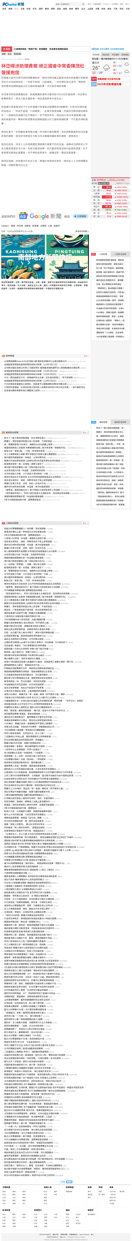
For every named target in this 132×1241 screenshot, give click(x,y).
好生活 (78, 1214)
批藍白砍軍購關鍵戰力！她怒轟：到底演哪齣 (25, 528)
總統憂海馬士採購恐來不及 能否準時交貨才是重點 (27, 892)
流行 (24, 1203)
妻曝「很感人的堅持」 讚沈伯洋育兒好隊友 (24, 824)
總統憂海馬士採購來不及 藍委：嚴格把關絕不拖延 (28, 938)
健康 (65, 9)
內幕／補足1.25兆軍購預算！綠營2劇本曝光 (24, 1149)
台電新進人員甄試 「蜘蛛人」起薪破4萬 (113, 320)
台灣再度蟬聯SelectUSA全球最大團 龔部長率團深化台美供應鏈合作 (35, 361)
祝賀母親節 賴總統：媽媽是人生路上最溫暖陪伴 (27, 801)
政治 (16, 9)
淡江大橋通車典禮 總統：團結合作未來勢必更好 (27, 909)
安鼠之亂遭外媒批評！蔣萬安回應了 (20, 1172)
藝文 (77, 1217)
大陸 (128, 9)
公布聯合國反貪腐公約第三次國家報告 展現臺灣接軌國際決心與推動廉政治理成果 (41, 368)
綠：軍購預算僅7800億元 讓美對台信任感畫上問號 (28, 444)
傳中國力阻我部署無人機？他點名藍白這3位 (24, 467)
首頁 (4, 9)
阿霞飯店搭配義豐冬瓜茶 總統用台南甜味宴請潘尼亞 (29, 668)
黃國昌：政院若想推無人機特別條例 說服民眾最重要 (29, 805)
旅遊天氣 (113, 1197)
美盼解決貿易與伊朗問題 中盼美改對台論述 (24, 655)
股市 (89, 4)
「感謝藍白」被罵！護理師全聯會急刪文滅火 (25, 1013)
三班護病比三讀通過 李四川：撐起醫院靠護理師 (26, 1052)
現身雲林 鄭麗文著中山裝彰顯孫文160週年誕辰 (26, 948)
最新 (4, 1192)
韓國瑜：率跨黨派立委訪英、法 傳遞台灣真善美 (26, 896)
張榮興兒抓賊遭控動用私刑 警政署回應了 (24, 762)
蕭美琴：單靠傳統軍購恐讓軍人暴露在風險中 (25, 957)
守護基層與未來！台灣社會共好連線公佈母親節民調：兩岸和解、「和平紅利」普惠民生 (44, 701)
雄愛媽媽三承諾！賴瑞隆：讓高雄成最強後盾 (25, 766)
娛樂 (71, 9)
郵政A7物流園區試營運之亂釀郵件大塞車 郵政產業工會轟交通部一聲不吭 (38, 662)
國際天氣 (113, 1200)
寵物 (24, 1192)
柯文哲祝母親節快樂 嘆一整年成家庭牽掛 (24, 821)
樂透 (100, 1192)
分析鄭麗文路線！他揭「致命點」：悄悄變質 (25, 759)
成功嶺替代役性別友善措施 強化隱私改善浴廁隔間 (28, 1130)
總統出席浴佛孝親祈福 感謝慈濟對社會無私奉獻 (27, 629)
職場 (47, 9)
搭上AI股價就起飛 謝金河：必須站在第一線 (34, 49)
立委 (50, 226)
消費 (97, 9)
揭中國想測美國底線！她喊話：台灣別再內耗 (25, 457)
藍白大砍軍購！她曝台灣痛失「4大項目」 (23, 1035)
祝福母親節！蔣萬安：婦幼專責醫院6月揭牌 (24, 746)
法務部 (43, 226)
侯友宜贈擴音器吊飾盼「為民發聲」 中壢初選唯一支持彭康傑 (32, 1058)
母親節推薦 (97, 4)
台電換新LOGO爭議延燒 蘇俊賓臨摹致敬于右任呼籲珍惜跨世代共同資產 (38, 772)
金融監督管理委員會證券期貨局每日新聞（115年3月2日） (31, 381)
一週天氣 (113, 1195)
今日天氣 (96, 55)
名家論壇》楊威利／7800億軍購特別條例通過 (25, 645)
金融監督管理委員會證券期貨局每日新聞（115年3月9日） (31, 374)
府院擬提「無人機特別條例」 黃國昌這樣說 (24, 827)
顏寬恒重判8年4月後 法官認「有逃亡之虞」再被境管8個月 (32, 977)
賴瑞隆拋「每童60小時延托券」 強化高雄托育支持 (27, 1071)
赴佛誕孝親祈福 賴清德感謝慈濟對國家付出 (25, 636)
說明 (121, 4)
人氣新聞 (99, 254)
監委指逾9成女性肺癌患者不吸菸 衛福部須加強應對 (28, 1143)
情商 (24, 1195)
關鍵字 (91, 1210)
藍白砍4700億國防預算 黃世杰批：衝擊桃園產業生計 (28, 1110)
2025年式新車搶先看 (109, 84)
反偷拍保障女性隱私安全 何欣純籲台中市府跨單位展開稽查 (31, 779)
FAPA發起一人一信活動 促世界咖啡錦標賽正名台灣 (28, 1146)
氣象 (111, 1187)
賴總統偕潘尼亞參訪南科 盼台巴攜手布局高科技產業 (29, 987)
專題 (10, 9)
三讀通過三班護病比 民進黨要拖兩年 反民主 (24, 886)
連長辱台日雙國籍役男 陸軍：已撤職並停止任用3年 (28, 905)
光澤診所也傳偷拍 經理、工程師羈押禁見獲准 (25, 691)
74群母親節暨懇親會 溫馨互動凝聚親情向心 (24, 795)
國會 (13, 226)
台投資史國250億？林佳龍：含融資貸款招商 (24, 470)
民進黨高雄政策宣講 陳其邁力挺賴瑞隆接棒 (24, 931)
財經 (29, 9)
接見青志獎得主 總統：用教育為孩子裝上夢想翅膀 (28, 480)
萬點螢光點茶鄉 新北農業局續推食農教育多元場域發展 (29, 840)
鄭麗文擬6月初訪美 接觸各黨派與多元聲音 (24, 626)
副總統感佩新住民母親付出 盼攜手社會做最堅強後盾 (29, 980)
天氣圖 (112, 1203)
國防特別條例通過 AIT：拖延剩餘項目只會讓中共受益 (29, 993)
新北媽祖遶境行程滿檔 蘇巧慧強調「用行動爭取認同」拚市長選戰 (34, 1159)
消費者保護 (63, 1234)
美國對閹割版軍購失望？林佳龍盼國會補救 (24, 496)
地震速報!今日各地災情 (108, 78)
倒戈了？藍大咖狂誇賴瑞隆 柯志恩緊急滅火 (25, 438)
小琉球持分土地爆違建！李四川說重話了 (23, 749)
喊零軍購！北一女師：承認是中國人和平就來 (25, 756)
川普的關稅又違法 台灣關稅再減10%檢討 (23, 889)
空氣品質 (105, 55)
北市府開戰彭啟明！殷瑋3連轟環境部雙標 (23, 1048)
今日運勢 (104, 49)
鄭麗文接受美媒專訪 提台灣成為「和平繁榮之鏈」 (27, 623)
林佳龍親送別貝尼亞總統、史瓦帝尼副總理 (24, 684)
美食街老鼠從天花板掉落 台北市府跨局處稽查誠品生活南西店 (32, 477)
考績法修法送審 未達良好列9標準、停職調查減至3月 (29, 727)
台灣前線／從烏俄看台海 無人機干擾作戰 (24, 1003)
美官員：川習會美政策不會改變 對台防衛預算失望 (28, 610)
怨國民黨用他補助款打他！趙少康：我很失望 (25, 1065)
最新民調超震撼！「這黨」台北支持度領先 (24, 1026)
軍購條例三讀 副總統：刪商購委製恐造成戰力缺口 (28, 935)
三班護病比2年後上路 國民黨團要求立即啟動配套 (27, 736)
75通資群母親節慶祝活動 (15, 873)
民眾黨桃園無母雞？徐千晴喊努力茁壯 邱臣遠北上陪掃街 (30, 1078)
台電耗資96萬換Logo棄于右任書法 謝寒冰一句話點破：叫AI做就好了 (36, 642)
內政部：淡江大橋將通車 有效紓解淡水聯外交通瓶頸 (29, 899)
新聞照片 (38, 1210)
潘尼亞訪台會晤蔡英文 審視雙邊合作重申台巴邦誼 (28, 717)
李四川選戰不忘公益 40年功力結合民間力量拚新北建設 (29, 1045)
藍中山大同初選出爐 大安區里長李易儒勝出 (25, 814)
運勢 (53, 9)
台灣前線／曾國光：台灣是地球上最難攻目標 (25, 912)
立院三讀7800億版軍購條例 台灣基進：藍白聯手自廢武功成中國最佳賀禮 (38, 775)
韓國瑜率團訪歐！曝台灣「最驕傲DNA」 (23, 922)
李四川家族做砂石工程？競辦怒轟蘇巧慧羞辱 (25, 941)
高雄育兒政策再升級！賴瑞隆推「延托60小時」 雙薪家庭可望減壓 (34, 1055)
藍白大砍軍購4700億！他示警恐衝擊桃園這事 (25, 1009)
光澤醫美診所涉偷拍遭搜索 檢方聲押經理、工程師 (28, 1117)
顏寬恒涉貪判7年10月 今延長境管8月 (22, 1042)
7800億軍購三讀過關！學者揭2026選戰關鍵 (24, 730)
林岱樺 (20, 226)
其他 (24, 1217)
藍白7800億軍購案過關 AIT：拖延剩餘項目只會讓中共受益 (32, 974)
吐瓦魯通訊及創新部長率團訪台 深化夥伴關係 (26, 675)
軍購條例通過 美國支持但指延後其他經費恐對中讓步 (29, 1120)
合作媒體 (114, 4)
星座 (59, 9)
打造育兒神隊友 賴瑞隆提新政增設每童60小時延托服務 (30, 918)
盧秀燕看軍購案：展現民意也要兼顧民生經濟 (25, 1156)
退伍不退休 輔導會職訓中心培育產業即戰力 (24, 879)
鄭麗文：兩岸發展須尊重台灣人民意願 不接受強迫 (28, 441)
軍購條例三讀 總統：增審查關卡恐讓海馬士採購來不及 (30, 983)
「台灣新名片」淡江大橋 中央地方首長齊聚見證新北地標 (30, 834)
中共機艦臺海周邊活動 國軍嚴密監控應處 (23, 590)
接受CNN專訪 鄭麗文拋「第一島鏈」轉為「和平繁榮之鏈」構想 (34, 694)
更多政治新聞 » (82, 231)
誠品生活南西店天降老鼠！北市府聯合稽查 (24, 639)
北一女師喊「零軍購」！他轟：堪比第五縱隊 (25, 564)
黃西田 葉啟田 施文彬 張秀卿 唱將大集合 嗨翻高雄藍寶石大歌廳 (33, 844)
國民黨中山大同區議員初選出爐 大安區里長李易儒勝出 (30, 769)
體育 (77, 9)
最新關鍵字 (92, 1214)
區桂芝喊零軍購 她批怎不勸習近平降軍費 (24, 688)
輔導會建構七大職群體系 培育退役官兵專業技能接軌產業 (30, 876)
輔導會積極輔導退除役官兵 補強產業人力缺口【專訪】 (29, 870)
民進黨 (35, 226)
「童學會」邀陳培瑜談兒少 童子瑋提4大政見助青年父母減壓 (32, 490)
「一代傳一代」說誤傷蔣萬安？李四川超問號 (25, 1126)
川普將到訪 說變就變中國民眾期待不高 (22, 616)
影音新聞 (6, 1210)
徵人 (92, 1234)
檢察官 (28, 226)
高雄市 (57, 226)
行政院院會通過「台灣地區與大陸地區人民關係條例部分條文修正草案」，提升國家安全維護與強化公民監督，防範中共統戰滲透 (63, 387)
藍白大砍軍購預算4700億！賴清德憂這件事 (24, 1039)
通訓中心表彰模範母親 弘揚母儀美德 (21, 866)
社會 (23, 9)
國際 (41, 9)
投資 (67, 1220)
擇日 (89, 1197)
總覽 (67, 1214)
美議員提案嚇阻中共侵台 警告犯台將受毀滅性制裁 (28, 720)
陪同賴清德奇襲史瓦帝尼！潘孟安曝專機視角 (25, 1162)
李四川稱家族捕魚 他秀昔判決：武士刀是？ (25, 733)
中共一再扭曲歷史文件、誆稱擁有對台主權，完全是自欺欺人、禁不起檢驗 (38, 377)
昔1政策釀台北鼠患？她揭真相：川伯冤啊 (23, 753)
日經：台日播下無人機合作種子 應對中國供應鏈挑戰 (29, 632)
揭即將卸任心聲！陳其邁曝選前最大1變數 (23, 1019)
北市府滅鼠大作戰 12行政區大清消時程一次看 (26, 474)
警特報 (122, 1192)
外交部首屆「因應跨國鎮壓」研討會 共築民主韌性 (28, 902)
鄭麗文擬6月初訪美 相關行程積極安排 (22, 743)
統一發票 (102, 1195)
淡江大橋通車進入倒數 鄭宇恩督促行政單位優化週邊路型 (30, 454)
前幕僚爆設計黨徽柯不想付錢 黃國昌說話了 (25, 831)
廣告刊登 (55, 1234)
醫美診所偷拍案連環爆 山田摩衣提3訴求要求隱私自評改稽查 (32, 461)
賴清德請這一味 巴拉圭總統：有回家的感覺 (25, 681)
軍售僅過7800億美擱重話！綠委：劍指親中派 (25, 954)
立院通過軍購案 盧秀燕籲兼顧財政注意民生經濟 (27, 1000)
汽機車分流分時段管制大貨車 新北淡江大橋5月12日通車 (30, 697)
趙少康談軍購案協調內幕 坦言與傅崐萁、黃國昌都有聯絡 (31, 1104)
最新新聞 (99, 422)
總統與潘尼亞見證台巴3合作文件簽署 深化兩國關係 (28, 1152)
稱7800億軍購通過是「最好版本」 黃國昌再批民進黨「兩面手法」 (35, 863)
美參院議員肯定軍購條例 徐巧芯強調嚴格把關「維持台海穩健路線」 (35, 1091)
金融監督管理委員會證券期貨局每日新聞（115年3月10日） (31, 371)
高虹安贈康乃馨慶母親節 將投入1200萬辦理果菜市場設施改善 (32, 782)
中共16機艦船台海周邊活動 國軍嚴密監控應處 (26, 1139)
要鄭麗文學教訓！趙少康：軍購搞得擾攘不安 (25, 1123)
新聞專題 (70, 1187)
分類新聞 (6, 1187)
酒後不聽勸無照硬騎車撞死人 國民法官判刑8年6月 (27, 1100)
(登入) (127, 4)
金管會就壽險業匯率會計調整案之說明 (21, 390)
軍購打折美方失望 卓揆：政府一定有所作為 (25, 483)
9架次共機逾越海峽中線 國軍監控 (20, 808)
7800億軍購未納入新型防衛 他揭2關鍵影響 (24, 619)
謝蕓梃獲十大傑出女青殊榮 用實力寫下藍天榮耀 (26, 649)
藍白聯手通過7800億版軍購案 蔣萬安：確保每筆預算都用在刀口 (34, 1169)
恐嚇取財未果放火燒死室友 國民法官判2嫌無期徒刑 (28, 707)
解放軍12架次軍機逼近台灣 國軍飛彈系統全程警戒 (28, 678)
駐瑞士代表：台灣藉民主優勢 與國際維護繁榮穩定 (28, 811)
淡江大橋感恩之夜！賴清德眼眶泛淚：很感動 (25, 944)
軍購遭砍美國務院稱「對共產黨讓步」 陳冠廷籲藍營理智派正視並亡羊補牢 (38, 837)
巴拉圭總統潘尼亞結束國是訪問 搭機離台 (24, 740)
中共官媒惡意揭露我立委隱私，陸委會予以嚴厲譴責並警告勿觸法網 (35, 384)
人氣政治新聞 (120, 254)
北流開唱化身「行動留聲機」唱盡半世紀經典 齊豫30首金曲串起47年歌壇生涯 (40, 847)
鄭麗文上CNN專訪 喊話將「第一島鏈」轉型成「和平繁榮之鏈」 (34, 788)
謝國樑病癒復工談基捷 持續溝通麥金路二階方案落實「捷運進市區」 (35, 448)
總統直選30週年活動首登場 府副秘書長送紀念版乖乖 (29, 928)
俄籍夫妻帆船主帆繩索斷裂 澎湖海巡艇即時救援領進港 (29, 964)
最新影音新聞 (120, 422)
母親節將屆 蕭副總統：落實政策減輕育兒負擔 (26, 996)
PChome (106, 4)
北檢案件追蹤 (117, 49)
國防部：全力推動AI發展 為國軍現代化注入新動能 (28, 1022)
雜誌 (109, 9)
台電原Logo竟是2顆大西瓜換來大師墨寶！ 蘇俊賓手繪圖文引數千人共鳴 (37, 850)
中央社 (27, 59)
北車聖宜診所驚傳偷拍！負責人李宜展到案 (24, 951)
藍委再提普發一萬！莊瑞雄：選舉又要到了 (24, 464)
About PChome (84, 1234)
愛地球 (78, 1223)
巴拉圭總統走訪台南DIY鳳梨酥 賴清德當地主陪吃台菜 (29, 785)
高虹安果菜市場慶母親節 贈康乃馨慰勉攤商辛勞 (27, 792)
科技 (35, 9)
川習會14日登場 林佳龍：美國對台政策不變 (25, 538)
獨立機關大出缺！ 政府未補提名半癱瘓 (113, 324)
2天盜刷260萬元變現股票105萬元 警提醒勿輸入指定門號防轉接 (33, 967)
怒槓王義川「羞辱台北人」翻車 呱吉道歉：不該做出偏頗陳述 (33, 1165)
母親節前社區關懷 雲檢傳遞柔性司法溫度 (23, 1097)
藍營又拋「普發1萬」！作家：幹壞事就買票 (24, 451)
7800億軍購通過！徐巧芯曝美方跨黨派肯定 (24, 1133)
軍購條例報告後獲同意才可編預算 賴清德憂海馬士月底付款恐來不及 (36, 1074)
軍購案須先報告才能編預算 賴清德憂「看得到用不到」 (30, 1094)
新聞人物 (48, 1187)
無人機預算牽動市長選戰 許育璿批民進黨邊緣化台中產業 (30, 551)
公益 (77, 1220)
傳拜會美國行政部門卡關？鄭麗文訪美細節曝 (25, 613)
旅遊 (103, 9)
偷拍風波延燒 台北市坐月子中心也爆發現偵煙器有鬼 (28, 704)
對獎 (101, 1187)
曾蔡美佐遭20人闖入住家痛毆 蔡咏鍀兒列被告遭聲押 (29, 970)
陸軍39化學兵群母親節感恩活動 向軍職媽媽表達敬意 (28, 853)
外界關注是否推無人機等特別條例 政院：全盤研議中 (29, 798)
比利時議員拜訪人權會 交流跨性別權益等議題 (26, 990)
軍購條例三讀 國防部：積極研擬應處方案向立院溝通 (29, 925)
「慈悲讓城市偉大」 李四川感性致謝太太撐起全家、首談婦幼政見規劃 (37, 493)
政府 (122, 9)
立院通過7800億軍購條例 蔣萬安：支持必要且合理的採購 (31, 1113)
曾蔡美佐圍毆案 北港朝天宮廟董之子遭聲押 (25, 1006)
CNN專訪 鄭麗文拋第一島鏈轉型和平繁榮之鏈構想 (28, 723)
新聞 (3, 54)
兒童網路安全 (73, 1234)
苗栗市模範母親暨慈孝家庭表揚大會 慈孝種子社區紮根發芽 (31, 961)
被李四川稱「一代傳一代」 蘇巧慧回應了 (23, 1016)
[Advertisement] (45, 317)
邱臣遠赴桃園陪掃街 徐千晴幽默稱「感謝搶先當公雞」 (29, 1084)
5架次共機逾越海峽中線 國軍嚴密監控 (113, 504)
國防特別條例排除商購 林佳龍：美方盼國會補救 (27, 487)
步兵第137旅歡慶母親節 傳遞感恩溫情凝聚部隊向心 (28, 883)
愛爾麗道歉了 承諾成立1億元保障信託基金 (24, 1029)
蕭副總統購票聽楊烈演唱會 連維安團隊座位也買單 (28, 671)
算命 (89, 1192)
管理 (67, 1223)
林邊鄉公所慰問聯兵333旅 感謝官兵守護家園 (25, 860)
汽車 (115, 9)
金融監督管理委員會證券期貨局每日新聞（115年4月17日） (31, 364)
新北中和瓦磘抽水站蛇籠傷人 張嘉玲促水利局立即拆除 (29, 1175)
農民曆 (95, 49)
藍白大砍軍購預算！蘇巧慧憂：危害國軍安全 (25, 1136)
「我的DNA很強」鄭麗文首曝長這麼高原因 (24, 915)
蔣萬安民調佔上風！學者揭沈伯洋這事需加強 (25, 532)
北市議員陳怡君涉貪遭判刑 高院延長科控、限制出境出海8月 (32, 1081)
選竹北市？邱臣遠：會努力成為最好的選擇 (24, 1061)
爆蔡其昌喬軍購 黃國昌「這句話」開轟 (23, 818)
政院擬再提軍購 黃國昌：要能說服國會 (113, 260)
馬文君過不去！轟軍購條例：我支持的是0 (23, 1032)
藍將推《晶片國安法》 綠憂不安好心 (112, 272)
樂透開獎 (125, 55)
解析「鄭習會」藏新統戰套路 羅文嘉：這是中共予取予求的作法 (34, 710)
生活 (83, 9)
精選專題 (69, 1192)
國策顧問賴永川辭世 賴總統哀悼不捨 (21, 665)
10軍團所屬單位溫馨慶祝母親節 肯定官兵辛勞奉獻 (27, 1068)
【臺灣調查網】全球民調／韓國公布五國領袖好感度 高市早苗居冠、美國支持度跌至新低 (45, 1087)
